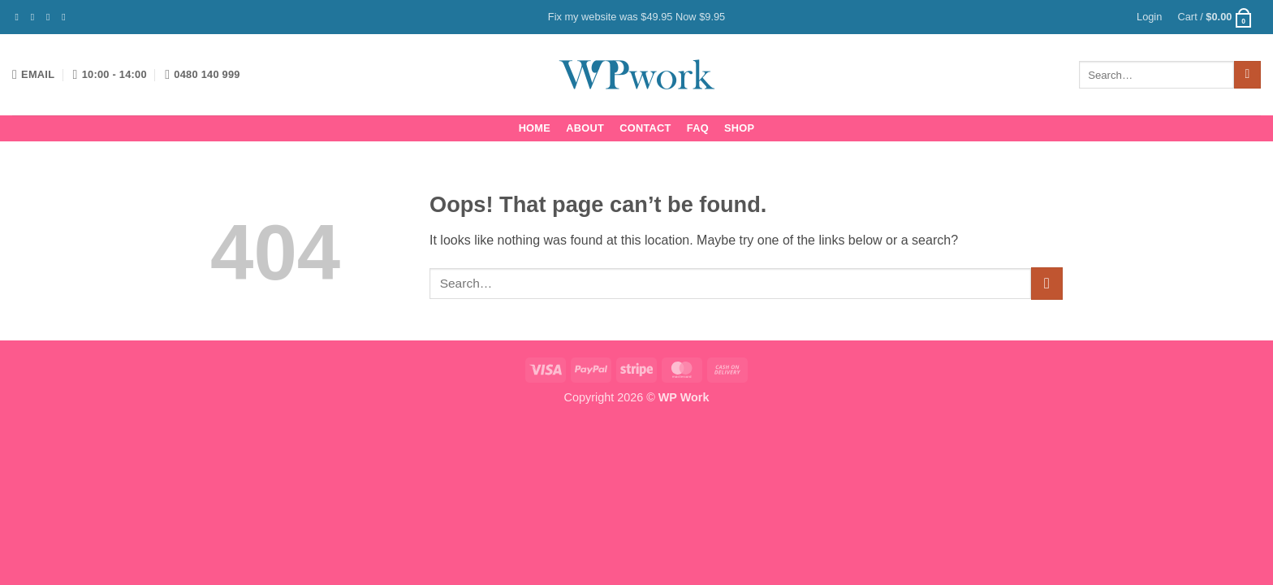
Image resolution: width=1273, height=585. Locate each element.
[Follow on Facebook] (20, 17)
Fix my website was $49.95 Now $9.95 (636, 17)
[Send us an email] (66, 17)
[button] (1149, 17)
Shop (739, 128)
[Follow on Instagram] (36, 17)
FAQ (698, 128)
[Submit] (1247, 75)
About (585, 128)
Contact (645, 128)
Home (534, 128)
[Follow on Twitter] (51, 17)
